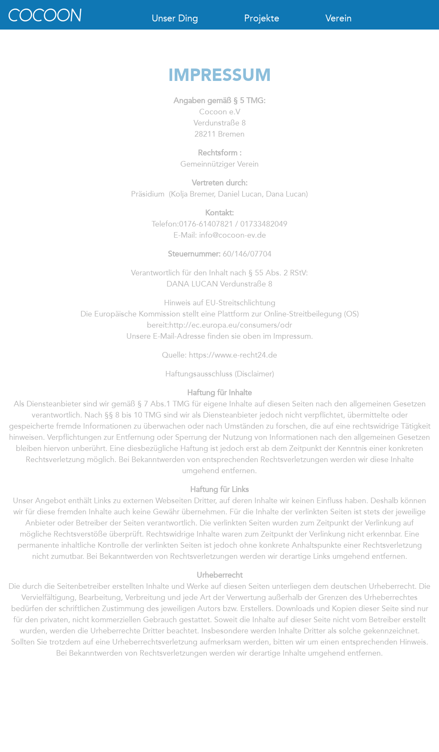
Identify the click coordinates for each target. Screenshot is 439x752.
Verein (339, 18)
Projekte (261, 18)
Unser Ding (175, 18)
